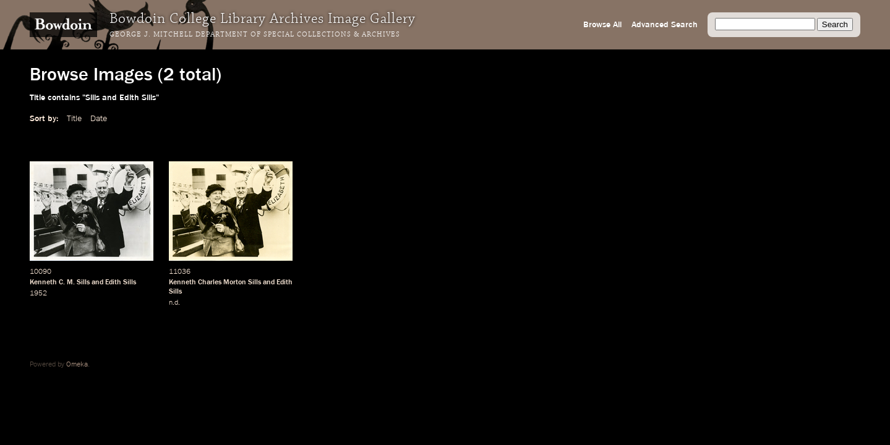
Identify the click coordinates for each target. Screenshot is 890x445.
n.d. (174, 303)
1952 (38, 293)
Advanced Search (664, 24)
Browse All (602, 24)
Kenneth (43, 282)
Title (74, 118)
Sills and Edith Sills (106, 282)
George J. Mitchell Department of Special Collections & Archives (254, 34)
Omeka (77, 364)
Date (98, 118)
